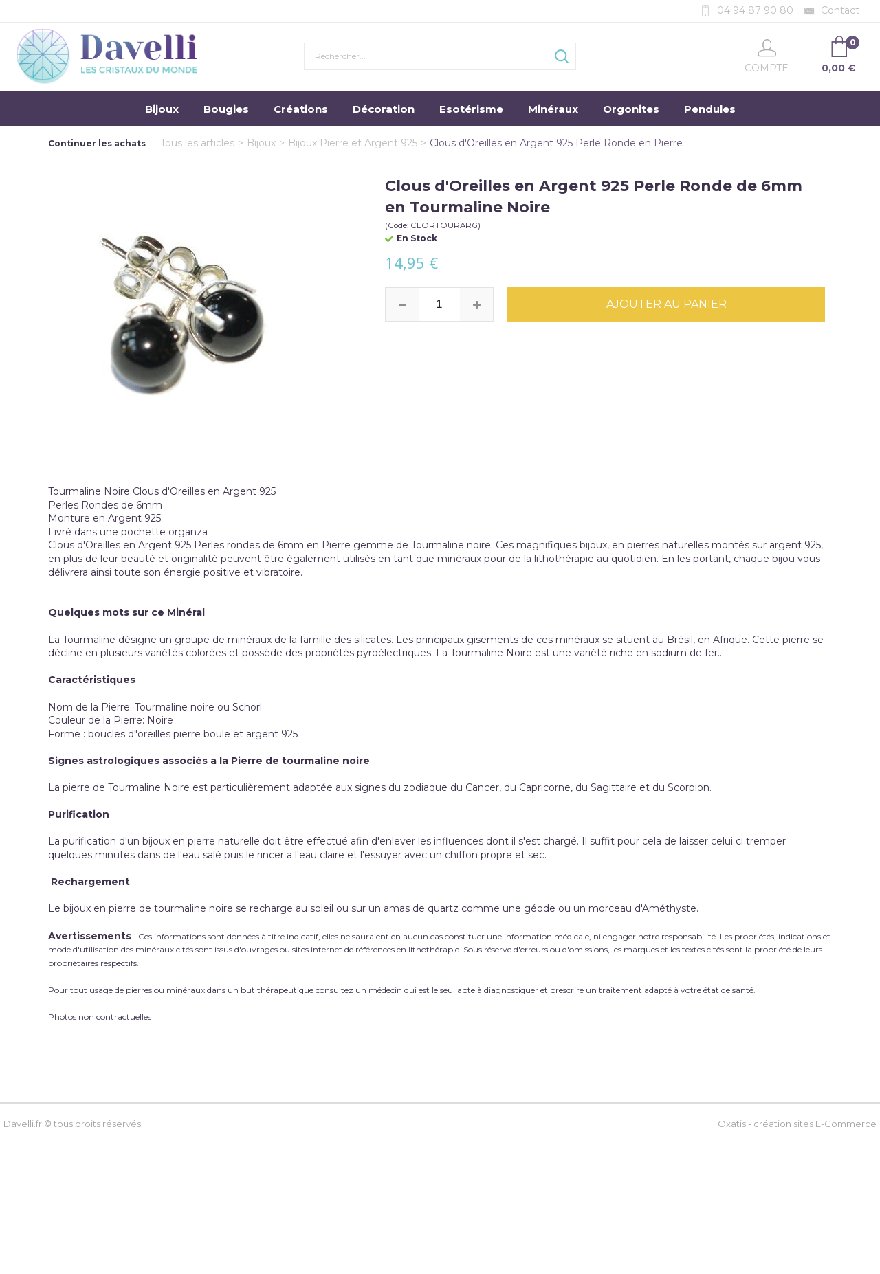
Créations (301, 108)
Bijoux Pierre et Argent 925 (352, 143)
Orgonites (631, 108)
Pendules (710, 108)
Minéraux (553, 108)
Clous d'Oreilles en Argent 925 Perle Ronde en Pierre (556, 143)
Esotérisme (471, 108)
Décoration (384, 108)
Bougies (226, 108)
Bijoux (162, 108)
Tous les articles (197, 143)
